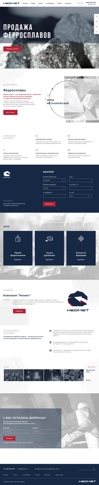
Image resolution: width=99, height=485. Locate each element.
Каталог (5, 475)
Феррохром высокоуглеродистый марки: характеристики (35, 372)
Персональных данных (39, 458)
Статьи (37, 475)
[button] (94, 27)
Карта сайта (59, 475)
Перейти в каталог (12, 49)
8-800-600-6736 (91, 2)
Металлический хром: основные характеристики (81, 386)
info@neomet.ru (23, 469)
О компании (26, 475)
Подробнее (18, 259)
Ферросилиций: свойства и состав (35, 386)
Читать (28, 381)
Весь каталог (10, 112)
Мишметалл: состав (79, 371)
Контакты (47, 475)
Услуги (15, 475)
